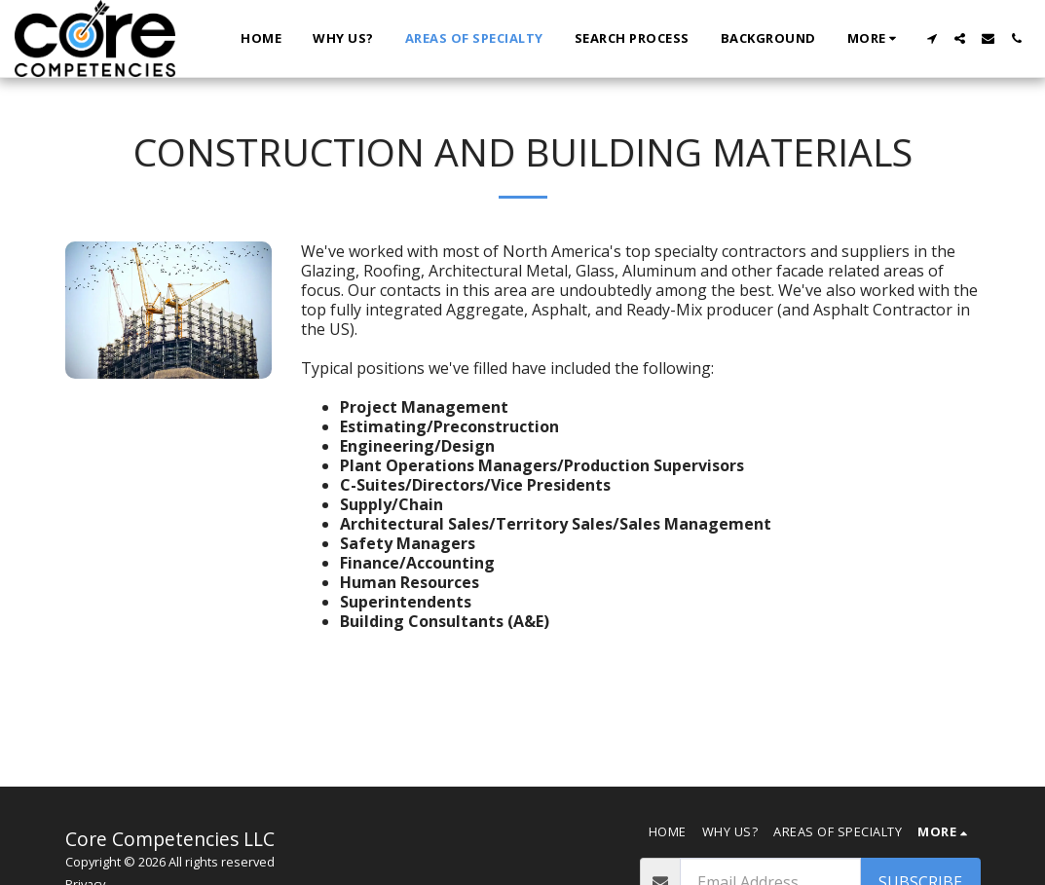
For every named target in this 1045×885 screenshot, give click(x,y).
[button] (931, 38)
